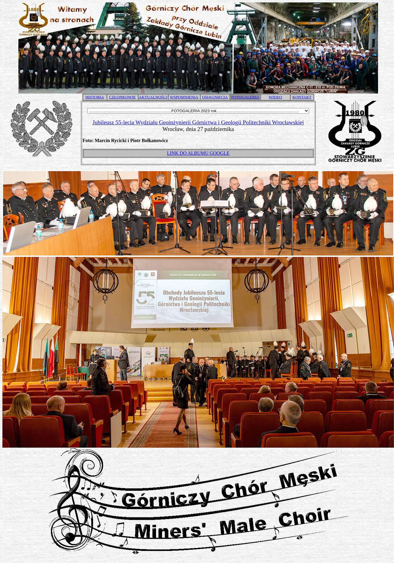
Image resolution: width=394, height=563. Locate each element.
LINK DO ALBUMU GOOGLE (198, 153)
